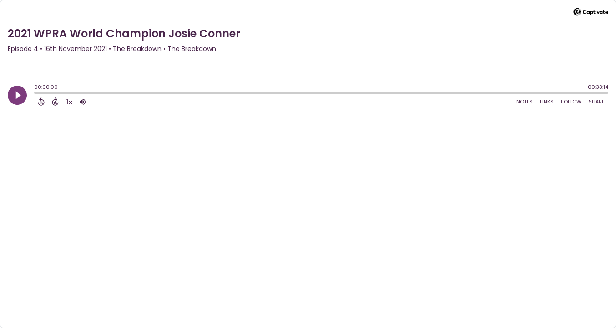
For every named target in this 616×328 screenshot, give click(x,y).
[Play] (17, 95)
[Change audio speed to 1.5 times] (69, 101)
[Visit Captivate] (590, 13)
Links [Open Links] (547, 101)
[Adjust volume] (82, 101)
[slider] (36, 93)
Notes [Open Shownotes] (524, 101)
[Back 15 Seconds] (41, 101)
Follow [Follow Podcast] (571, 101)
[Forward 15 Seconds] (55, 101)
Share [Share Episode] (597, 101)
